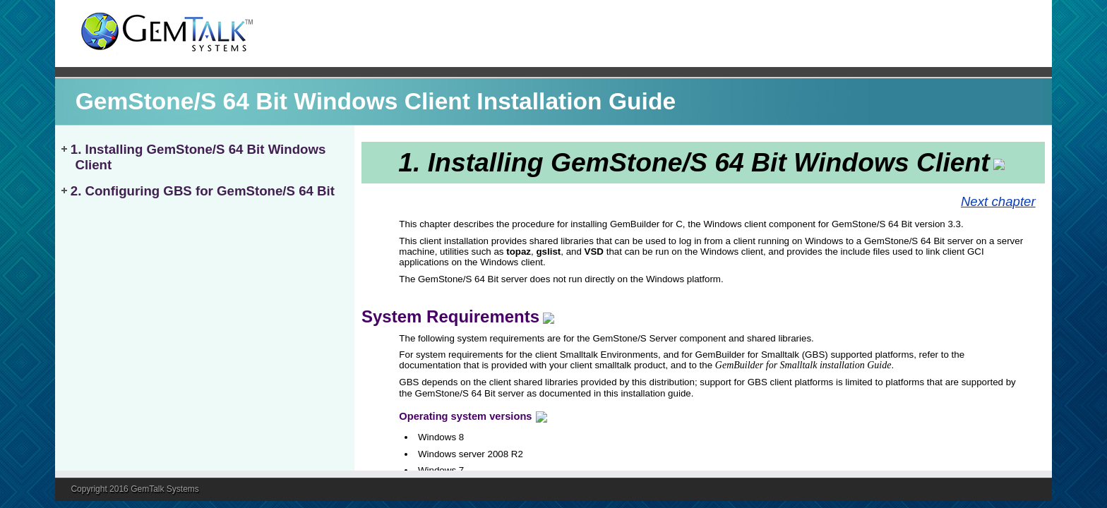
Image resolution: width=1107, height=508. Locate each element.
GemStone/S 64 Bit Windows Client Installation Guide (376, 101)
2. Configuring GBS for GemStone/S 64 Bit (203, 190)
